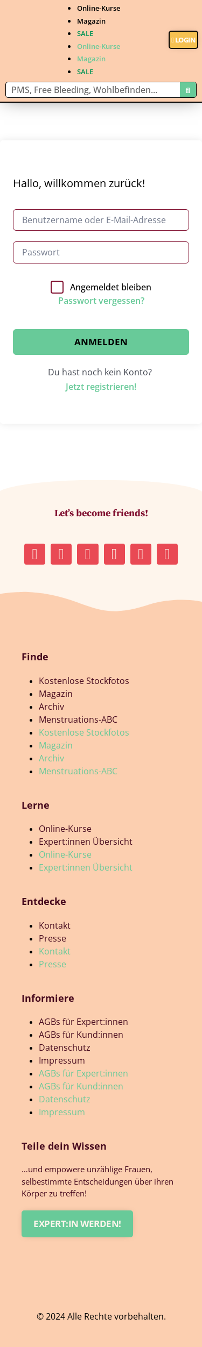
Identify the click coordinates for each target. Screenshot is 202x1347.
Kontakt (55, 925)
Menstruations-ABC (78, 719)
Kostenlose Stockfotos (84, 681)
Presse (52, 938)
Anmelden (101, 342)
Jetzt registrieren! (101, 387)
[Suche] (188, 89)
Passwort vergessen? (101, 301)
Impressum (62, 1060)
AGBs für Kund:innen (81, 1034)
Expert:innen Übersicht (86, 841)
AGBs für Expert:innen (83, 1022)
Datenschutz (64, 1047)
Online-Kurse (98, 8)
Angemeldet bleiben (110, 287)
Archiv (51, 706)
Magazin (91, 21)
